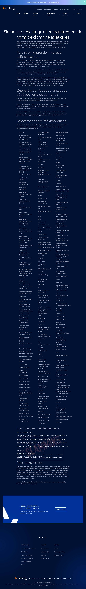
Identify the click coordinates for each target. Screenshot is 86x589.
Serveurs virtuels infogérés (28, 548)
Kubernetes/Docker (27, 555)
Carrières (43, 555)
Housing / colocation (27, 558)
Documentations (59, 555)
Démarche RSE (45, 552)
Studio (23, 565)
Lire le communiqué (53, 2)
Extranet (56, 548)
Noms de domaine (26, 561)
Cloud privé (24, 552)
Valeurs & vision (45, 548)
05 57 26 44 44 (67, 579)
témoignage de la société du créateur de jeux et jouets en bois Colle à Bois (44, 482)
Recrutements (45, 558)
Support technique (59, 552)
